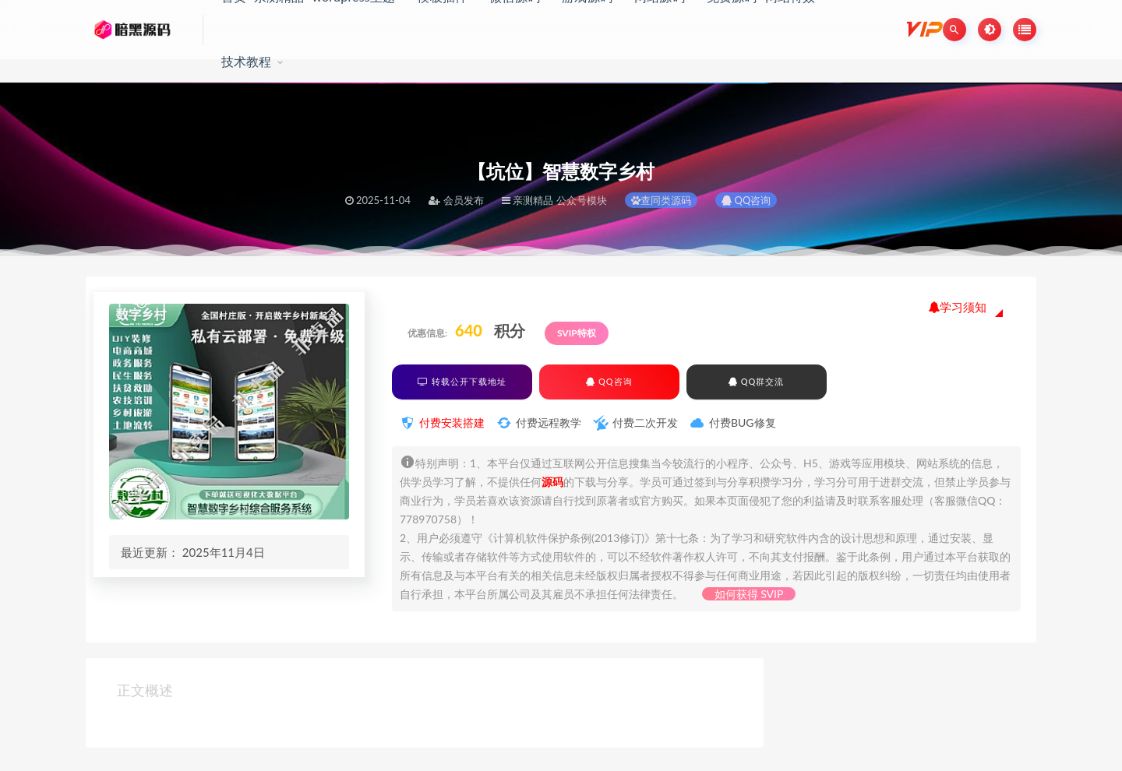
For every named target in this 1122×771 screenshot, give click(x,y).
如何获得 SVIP (749, 593)
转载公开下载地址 (462, 381)
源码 (552, 481)
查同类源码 (661, 200)
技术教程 (246, 61)
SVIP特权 (576, 333)
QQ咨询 (746, 200)
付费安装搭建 (452, 422)
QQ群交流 (756, 381)
